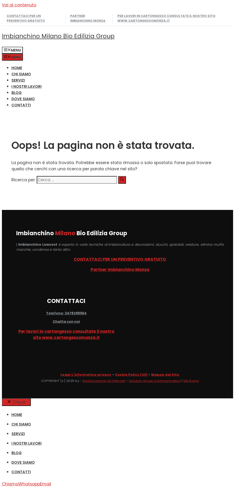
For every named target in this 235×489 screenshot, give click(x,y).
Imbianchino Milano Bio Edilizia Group (58, 36)
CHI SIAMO (21, 74)
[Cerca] (122, 180)
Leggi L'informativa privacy (86, 374)
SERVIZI (18, 80)
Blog (16, 92)
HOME (16, 67)
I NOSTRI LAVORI (26, 86)
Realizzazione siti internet (104, 381)
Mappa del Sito (165, 374)
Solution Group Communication (155, 381)
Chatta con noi (66, 321)
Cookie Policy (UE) (131, 374)
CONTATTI (21, 105)
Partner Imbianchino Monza (87, 18)
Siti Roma (191, 381)
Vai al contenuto (19, 5)
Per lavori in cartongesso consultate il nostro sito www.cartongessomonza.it (166, 18)
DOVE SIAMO (23, 98)
